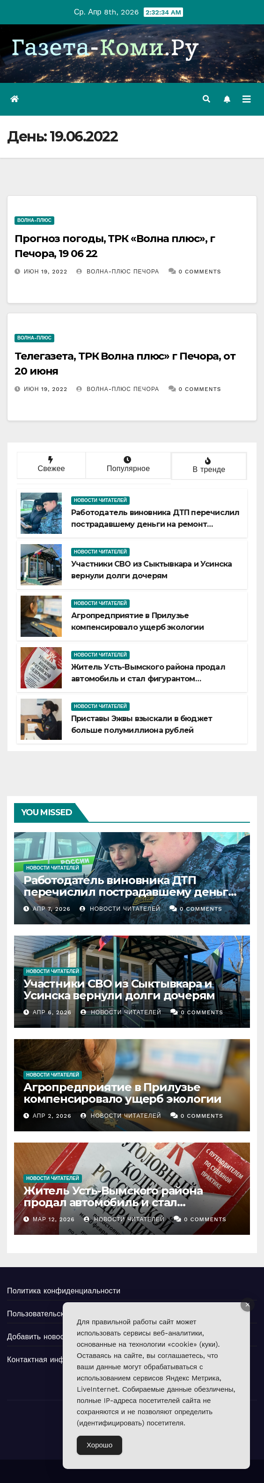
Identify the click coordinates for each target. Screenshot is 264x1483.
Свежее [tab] (50, 464)
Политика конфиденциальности (63, 1290)
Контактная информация (51, 1359)
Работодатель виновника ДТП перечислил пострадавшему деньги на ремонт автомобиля (155, 524)
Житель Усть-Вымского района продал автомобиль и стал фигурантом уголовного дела (148, 679)
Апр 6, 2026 (52, 1012)
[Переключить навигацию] (246, 99)
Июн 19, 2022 (45, 271)
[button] (206, 99)
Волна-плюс (34, 220)
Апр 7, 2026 (52, 909)
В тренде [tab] (208, 465)
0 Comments (200, 271)
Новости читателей (100, 500)
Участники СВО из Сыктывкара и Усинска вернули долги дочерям (119, 989)
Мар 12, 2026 (54, 1219)
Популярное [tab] (127, 464)
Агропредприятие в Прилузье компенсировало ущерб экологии (122, 1093)
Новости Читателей (120, 909)
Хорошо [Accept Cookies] (99, 1445)
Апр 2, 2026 (52, 1116)
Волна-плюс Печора (117, 271)
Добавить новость (39, 1336)
